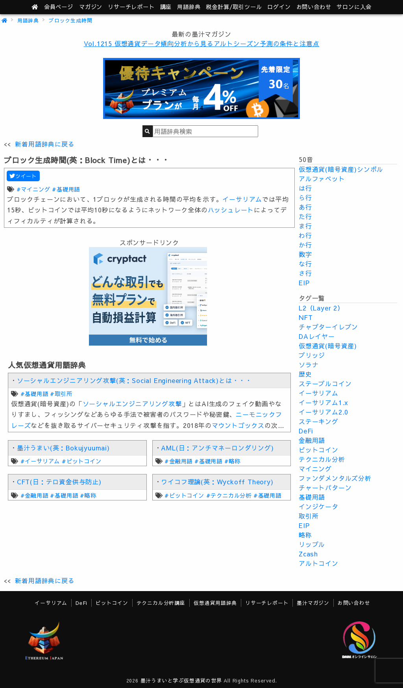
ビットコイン (318, 449)
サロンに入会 (354, 7)
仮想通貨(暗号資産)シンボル (341, 169)
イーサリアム (242, 199)
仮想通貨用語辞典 (215, 602)
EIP (304, 282)
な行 (305, 263)
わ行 (305, 235)
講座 (166, 7)
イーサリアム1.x (323, 402)
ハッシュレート (231, 209)
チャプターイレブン (328, 326)
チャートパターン (325, 487)
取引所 (308, 515)
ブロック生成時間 (70, 20)
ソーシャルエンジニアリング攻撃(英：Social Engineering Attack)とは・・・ (134, 380)
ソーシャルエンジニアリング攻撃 (132, 403)
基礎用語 (312, 497)
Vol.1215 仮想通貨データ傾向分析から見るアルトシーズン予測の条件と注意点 (202, 43)
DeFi (306, 430)
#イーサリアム (40, 461)
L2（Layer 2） (321, 307)
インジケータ (318, 506)
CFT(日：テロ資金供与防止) (59, 481)
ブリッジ (312, 355)
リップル (312, 544)
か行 (305, 244)
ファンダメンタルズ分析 (335, 478)
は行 (305, 188)
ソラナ (308, 364)
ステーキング (318, 421)
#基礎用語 (66, 189)
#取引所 (61, 394)
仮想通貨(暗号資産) (328, 345)
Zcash (308, 553)
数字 (305, 254)
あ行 (305, 207)
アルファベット (322, 178)
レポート (131, 7)
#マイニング (33, 189)
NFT (305, 317)
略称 (305, 534)
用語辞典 (188, 7)
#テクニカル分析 (228, 495)
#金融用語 (178, 461)
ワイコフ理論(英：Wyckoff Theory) (217, 481)
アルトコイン (318, 563)
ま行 (305, 225)
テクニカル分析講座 (161, 602)
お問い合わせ (313, 7)
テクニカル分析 (322, 459)
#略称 (232, 461)
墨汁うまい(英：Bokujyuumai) (63, 447)
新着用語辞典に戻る (44, 143)
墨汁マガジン (313, 602)
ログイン (278, 7)
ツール (234, 7)
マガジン (90, 7)
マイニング (315, 468)
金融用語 (312, 440)
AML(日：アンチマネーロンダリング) (217, 447)
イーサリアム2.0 (323, 411)
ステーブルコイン (325, 383)
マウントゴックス (238, 425)
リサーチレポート (266, 602)
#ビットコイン (82, 461)
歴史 (305, 374)
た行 (305, 216)
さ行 (305, 273)
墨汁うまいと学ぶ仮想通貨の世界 (181, 680)
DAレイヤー (317, 336)
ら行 (305, 197)
